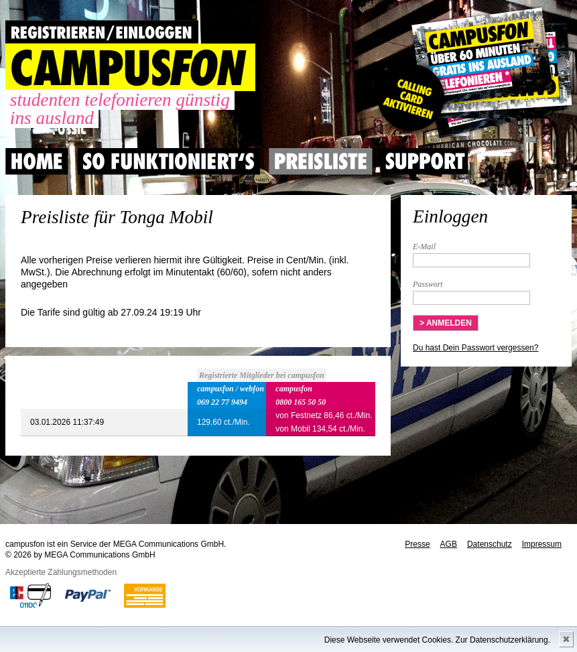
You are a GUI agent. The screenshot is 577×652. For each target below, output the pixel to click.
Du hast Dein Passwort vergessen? (475, 347)
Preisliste (321, 161)
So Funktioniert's (168, 161)
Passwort (428, 284)
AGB (448, 544)
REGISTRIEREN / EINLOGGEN (101, 32)
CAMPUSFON (130, 67)
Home (36, 161)
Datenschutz (489, 544)
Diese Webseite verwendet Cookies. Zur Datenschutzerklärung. (437, 640)
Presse (417, 544)
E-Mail (424, 246)
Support (424, 161)
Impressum (542, 544)
